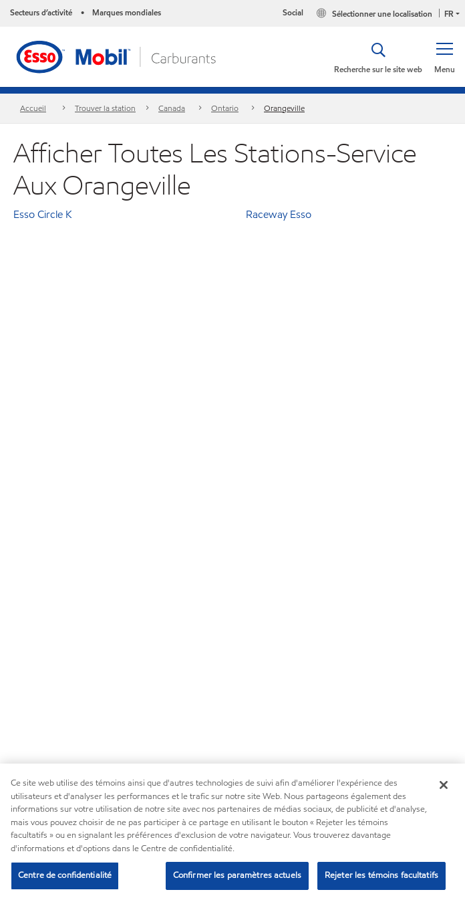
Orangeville (284, 108)
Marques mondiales (126, 12)
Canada (171, 108)
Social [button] (293, 12)
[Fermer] (443, 785)
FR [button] (449, 13)
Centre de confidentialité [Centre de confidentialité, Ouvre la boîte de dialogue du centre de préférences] (65, 875)
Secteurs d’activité (41, 12)
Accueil (33, 108)
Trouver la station (105, 108)
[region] (232, 834)
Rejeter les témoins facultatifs (381, 875)
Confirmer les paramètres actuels (237, 875)
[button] (444, 57)
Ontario (225, 108)
